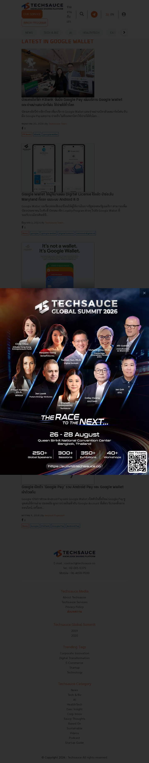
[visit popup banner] (74, 381)
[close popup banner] (144, 293)
